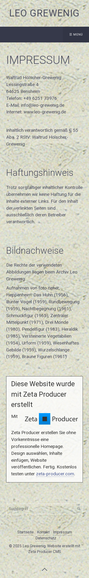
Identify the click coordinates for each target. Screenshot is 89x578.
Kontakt (43, 532)
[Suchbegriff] (44, 509)
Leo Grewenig (44, 13)
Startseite (25, 532)
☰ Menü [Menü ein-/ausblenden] (76, 34)
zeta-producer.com (55, 474)
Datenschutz (45, 538)
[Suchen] (79, 509)
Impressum (62, 532)
